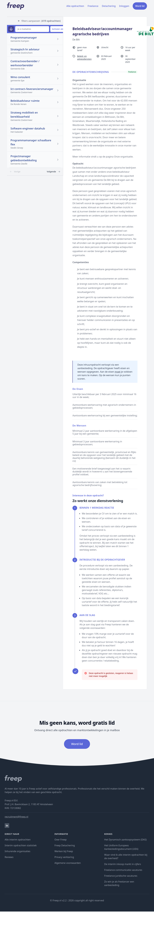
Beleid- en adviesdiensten (84, 57)
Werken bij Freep (63, 851)
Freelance (93, 6)
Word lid (140, 6)
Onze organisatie (123, 156)
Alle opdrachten (75, 6)
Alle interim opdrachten (18, 839)
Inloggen (124, 6)
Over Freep (60, 839)
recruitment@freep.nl (16, 816)
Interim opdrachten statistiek (21, 845)
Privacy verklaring (64, 857)
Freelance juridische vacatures (120, 875)
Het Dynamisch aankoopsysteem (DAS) (125, 839)
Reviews (9, 857)
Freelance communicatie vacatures (123, 870)
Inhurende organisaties (17, 851)
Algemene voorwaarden (67, 863)
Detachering (109, 6)
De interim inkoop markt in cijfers (122, 864)
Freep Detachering (64, 845)
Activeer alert (58, 29)
